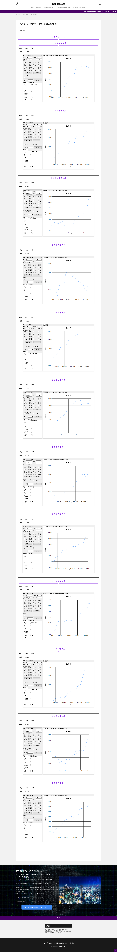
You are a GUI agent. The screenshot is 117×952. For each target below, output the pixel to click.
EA (69, 7)
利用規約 (49, 943)
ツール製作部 (74, 7)
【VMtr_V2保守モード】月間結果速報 (29, 14)
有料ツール (38, 7)
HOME (18, 14)
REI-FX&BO (63, 946)
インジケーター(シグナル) (49, 7)
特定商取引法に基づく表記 (60, 943)
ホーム (32, 7)
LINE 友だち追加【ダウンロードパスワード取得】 (37, 907)
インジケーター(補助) (62, 7)
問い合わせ (82, 7)
